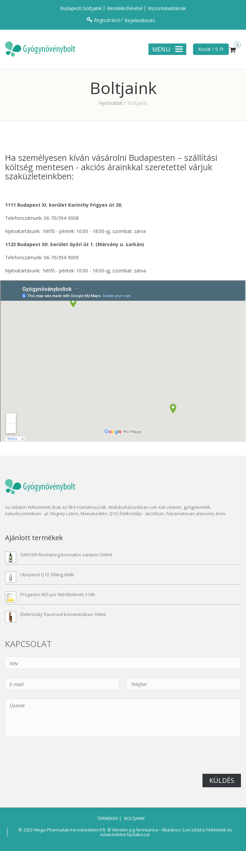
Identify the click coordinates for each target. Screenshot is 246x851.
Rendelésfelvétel (125, 8)
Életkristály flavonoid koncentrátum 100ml (63, 614)
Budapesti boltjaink (81, 8)
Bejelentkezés (140, 20)
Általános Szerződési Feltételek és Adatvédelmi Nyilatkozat (166, 832)
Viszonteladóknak (167, 8)
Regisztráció (107, 20)
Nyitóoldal (110, 102)
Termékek (107, 818)
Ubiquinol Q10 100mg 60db (47, 574)
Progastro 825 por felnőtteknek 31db (57, 594)
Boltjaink (134, 818)
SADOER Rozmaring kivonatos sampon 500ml (66, 555)
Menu (167, 49)
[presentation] (56, 760)
